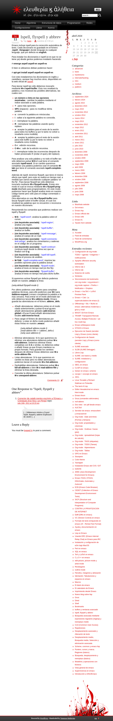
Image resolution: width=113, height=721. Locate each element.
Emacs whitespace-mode (85, 325)
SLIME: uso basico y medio (86, 356)
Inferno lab (79, 270)
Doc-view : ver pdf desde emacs (88, 405)
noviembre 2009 (81, 155)
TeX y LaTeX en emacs (84, 555)
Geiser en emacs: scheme (85, 371)
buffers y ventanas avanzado (86, 610)
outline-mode (80, 570)
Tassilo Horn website (83, 223)
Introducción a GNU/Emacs (86, 674)
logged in (28, 430)
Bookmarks (79, 607)
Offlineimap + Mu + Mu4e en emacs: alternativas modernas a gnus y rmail (88, 307)
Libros (39, 28)
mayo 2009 (79, 164)
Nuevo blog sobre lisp (83, 594)
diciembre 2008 (81, 176)
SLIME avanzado (82, 347)
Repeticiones (80, 628)
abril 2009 (79, 167)
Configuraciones (22, 28)
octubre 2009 (80, 158)
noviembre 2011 (81, 134)
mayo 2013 (79, 121)
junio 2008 (79, 192)
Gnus (77, 597)
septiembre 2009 (81, 161)
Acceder (78, 233)
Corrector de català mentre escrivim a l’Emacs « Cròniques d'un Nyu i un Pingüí (40, 399)
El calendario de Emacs (84, 588)
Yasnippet (79, 463)
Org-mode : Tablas (82, 451)
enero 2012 (79, 130)
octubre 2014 (80, 115)
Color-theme (80, 460)
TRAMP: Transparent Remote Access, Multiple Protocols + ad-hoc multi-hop (88, 319)
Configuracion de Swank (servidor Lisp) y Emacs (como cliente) (87, 340)
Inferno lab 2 (80, 267)
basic (29, 41)
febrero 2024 (80, 100)
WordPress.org (81, 242)
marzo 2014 (79, 118)
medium (78, 84)
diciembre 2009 (81, 152)
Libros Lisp (79, 353)
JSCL (77, 377)
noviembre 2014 (81, 112)
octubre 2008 (80, 179)
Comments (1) (53, 380)
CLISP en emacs (81, 368)
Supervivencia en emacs (85, 671)
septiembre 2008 (81, 183)
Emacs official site (82, 214)
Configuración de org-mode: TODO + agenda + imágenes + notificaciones (87, 255)
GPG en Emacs (81, 454)
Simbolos (78, 276)
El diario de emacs (82, 585)
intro (76, 81)
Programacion (73, 23)
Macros (78, 582)
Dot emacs (79, 208)
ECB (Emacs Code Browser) (86, 487)
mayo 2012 (79, 127)
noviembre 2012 (81, 124)
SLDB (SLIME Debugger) (85, 350)
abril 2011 (79, 137)
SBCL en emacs (81, 365)
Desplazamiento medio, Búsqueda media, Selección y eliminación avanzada (87, 640)
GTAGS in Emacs (82, 328)
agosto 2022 (80, 103)
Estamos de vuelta (82, 273)
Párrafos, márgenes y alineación (88, 573)
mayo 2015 (79, 109)
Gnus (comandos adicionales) (87, 399)
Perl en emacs (80, 549)
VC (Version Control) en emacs (87, 518)
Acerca (51, 28)
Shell (77, 603)
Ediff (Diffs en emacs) (83, 515)
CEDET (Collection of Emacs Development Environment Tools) (86, 493)
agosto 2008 (80, 186)
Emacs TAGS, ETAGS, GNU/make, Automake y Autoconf (84, 481)
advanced (79, 69)
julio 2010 (79, 146)
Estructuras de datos (51, 23)
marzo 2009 (79, 170)
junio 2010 (79, 149)
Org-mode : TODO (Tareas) (86, 444)
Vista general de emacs (84, 668)
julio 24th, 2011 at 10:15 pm (28, 403)
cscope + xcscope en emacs (86, 374)
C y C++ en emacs (82, 558)
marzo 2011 (79, 140)
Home (17, 23)
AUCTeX (78, 408)
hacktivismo (79, 75)
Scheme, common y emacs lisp (87, 646)
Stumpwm (79, 457)
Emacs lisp (79, 211)
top (96, 718)
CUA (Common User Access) (86, 625)
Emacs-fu (78, 220)
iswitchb (78, 469)
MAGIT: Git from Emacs (84, 313)
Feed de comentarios (83, 239)
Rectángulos (80, 567)
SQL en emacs (81, 552)
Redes (89, 23)
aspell (30, 81)
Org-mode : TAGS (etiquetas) (86, 441)
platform (78, 87)
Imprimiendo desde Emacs (85, 591)
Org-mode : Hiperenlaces (85, 448)
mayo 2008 (79, 195)
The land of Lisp (81, 386)
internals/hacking (81, 78)
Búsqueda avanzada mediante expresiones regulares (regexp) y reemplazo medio (88, 619)
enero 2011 (79, 143)
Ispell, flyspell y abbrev (41, 36)
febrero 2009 (80, 173)
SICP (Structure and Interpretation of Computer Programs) (85, 503)
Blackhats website (82, 204)
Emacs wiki (79, 217)
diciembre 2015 (81, 106)
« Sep (75, 58)
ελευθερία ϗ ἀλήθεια (48, 9)
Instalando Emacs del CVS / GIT (88, 466)
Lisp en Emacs (81, 533)
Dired (77, 601)
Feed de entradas (82, 236)
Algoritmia (31, 23)
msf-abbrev (79, 402)
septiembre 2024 (81, 97)
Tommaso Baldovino (67, 718)
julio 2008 (79, 189)
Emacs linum (80, 395)
